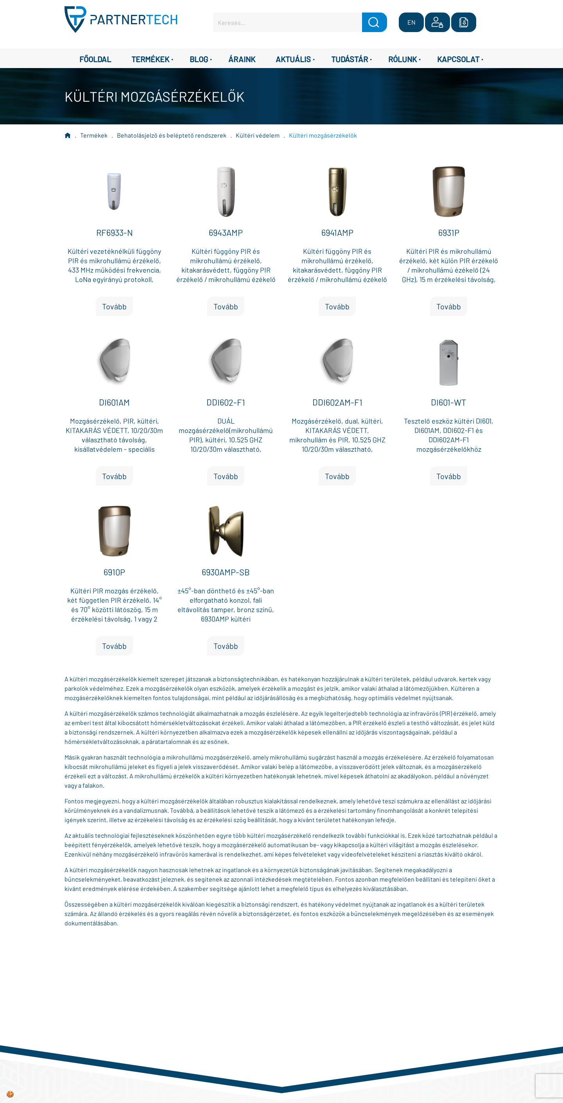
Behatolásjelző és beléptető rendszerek (171, 135)
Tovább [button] (114, 306)
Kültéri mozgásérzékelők (323, 135)
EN (411, 22)
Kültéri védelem (258, 135)
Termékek (94, 135)
